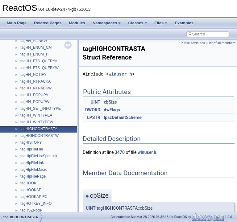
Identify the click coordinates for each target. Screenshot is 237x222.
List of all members (221, 43)
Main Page (17, 23)
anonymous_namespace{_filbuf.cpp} (50, 165)
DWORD (92, 109)
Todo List (17, 97)
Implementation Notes (28, 90)
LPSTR (93, 117)
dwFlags (112, 109)
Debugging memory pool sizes (35, 49)
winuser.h (120, 74)
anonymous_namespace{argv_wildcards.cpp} (57, 172)
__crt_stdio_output (35, 144)
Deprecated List (23, 104)
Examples (184, 23)
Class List (23, 131)
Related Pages (47, 23)
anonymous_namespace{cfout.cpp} (49, 178)
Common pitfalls (23, 43)
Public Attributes (193, 43)
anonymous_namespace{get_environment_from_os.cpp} (66, 199)
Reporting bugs (22, 56)
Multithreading (22, 77)
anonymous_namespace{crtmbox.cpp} (51, 185)
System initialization (26, 70)
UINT (95, 102)
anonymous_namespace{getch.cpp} (49, 206)
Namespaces (107, 23)
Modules (77, 23)
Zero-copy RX (21, 63)
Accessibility (30, 158)
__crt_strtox (30, 151)
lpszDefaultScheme (123, 117)
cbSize (110, 102)
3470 (120, 152)
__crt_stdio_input (34, 138)
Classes (137, 23)
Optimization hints (25, 83)
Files (161, 23)
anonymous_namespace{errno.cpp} (49, 192)
